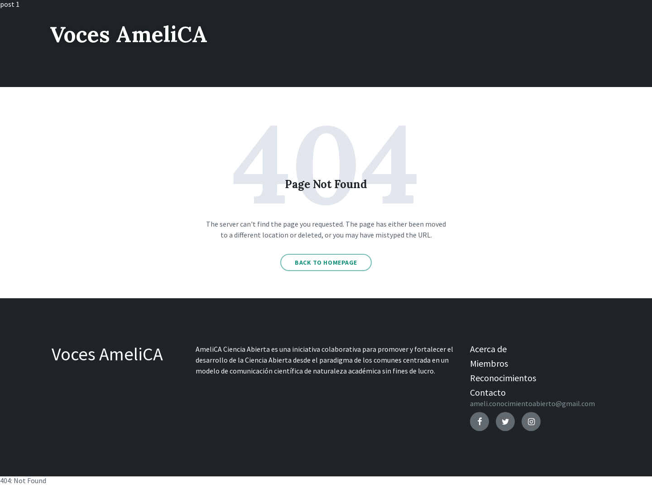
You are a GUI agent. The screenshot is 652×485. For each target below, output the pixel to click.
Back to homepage (326, 262)
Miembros (489, 363)
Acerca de (488, 348)
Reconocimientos (503, 377)
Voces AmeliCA (128, 34)
